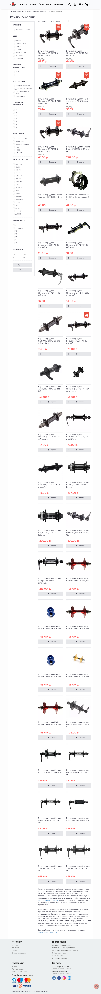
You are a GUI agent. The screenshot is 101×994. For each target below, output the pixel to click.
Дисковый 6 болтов (23, 89)
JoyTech (18, 179)
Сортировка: (42, 21)
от (17, 255)
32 (16, 115)
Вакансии (16, 950)
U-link (17, 202)
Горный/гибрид (21, 141)
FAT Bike (18, 153)
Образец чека (57, 955)
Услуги (14, 966)
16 (16, 127)
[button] (23, 4)
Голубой (19, 55)
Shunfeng (19, 199)
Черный (18, 41)
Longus (18, 170)
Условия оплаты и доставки (63, 948)
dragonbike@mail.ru (70, 972)
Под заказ (80, 354)
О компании (17, 945)
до (27, 255)
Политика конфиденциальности (65, 950)
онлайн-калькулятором (47, 932)
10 (16, 231)
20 (16, 124)
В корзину (53, 66)
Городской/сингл (22, 144)
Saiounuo (19, 184)
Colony (18, 211)
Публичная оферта (59, 953)
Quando (18, 196)
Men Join (18, 187)
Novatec (18, 181)
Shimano (18, 164)
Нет (16, 74)
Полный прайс (18, 969)
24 (16, 121)
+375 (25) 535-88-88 (70, 968)
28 (16, 118)
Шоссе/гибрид (21, 138)
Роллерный (20, 96)
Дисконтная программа (61, 945)
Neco (17, 193)
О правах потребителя (61, 958)
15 (16, 240)
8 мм (17, 225)
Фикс (17, 150)
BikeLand (19, 176)
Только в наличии (22, 29)
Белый (18, 49)
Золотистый (20, 52)
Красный (19, 58)
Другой (18, 214)
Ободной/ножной (22, 86)
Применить (22, 265)
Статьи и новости (19, 953)
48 (16, 109)
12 (16, 234)
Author (18, 208)
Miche (17, 205)
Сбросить (22, 270)
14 (16, 237)
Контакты (16, 948)
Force (17, 173)
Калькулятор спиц (19, 971)
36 (16, 112)
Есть (17, 72)
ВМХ (17, 147)
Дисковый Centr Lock (22, 92)
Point (17, 190)
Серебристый (20, 43)
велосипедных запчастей (48, 900)
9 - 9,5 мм (19, 228)
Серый (18, 46)
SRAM (17, 167)
